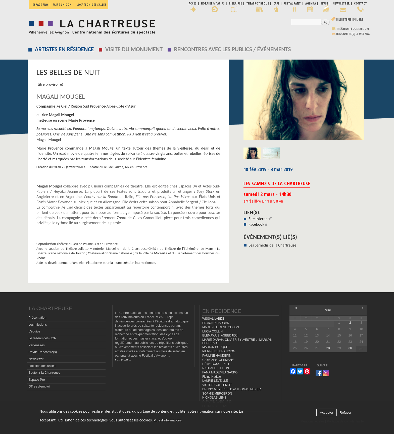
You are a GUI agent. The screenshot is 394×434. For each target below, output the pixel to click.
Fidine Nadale (211, 376)
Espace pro (40, 5)
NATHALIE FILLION (215, 368)
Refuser (346, 412)
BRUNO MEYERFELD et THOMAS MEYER (231, 389)
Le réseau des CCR (42, 338)
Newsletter (35, 359)
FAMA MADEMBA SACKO (219, 372)
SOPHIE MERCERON (217, 393)
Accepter (326, 412)
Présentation (37, 317)
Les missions (37, 324)
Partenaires (36, 345)
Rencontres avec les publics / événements (232, 49)
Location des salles (92, 5)
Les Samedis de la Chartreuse (272, 245)
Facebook (258, 224)
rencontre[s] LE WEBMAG (353, 34)
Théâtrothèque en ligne (353, 29)
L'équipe (34, 331)
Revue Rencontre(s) (42, 352)
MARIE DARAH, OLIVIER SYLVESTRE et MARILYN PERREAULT (237, 341)
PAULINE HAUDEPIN (216, 355)
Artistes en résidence (64, 49)
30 (350, 348)
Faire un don (62, 5)
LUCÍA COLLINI (212, 331)
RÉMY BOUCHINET (215, 364)
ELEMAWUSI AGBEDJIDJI (220, 335)
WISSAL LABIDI (213, 318)
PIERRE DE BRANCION (218, 351)
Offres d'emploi (39, 386)
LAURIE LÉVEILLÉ (215, 380)
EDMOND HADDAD (215, 323)
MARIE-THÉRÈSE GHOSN (220, 327)
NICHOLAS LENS (214, 397)
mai (328, 310)
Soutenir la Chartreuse (44, 372)
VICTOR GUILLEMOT (217, 385)
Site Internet (260, 218)
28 (328, 348)
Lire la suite (123, 360)
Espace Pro (36, 379)
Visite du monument (134, 49)
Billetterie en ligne (350, 19)
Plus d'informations (168, 420)
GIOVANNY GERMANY (218, 360)
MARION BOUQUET (216, 347)
